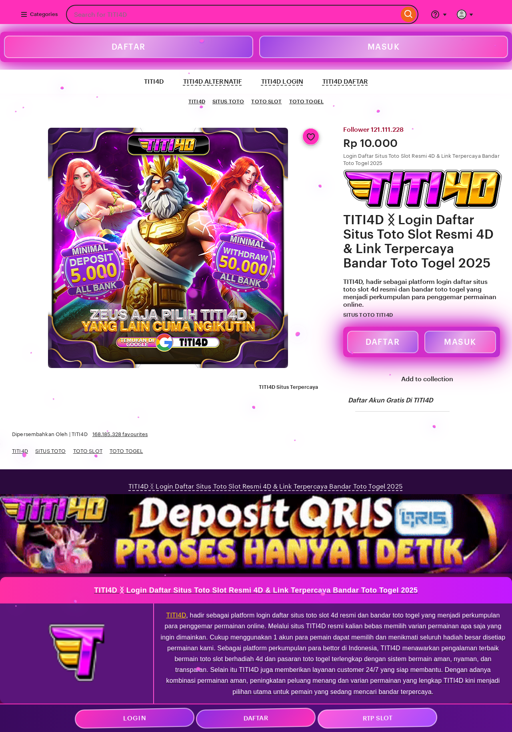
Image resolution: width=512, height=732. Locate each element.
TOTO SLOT (266, 102)
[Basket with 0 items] (488, 14)
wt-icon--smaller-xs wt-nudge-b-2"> (256, 603)
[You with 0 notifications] (465, 14)
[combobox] (232, 14)
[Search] (408, 14)
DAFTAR (129, 46)
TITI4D (196, 102)
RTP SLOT (377, 718)
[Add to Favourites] (310, 136)
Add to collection (421, 379)
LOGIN (135, 718)
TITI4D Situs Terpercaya (284, 387)
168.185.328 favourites (120, 434)
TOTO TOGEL (306, 102)
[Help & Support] (439, 14)
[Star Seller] (398, 316)
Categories (39, 14)
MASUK (384, 46)
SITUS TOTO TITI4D (368, 315)
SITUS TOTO (228, 102)
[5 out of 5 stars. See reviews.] (420, 315)
